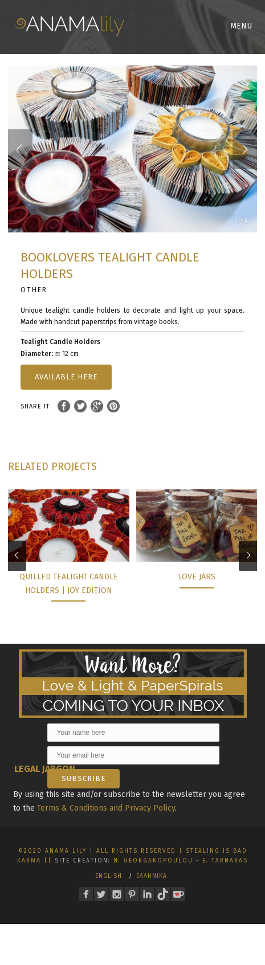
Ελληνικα (151, 876)
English (108, 876)
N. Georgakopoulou (153, 860)
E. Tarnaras (225, 860)
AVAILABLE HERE (66, 377)
